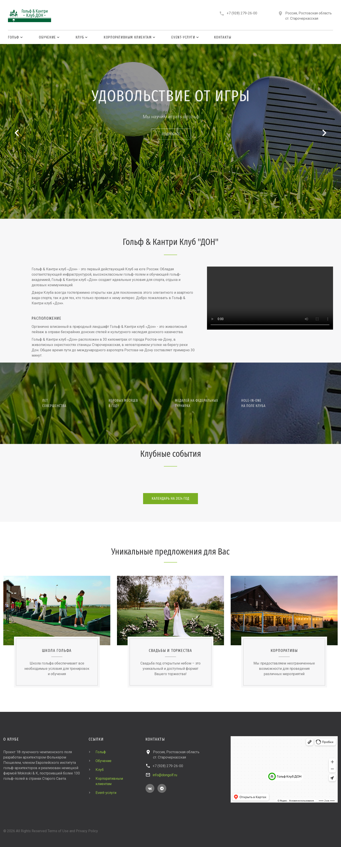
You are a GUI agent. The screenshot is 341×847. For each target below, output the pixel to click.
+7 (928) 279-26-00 (242, 13)
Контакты (223, 37)
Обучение (47, 37)
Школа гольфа (57, 650)
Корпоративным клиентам (128, 37)
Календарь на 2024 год (170, 498)
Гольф (13, 37)
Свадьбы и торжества (170, 650)
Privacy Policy (87, 831)
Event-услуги (183, 37)
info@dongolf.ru (165, 775)
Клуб (80, 37)
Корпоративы (284, 650)
